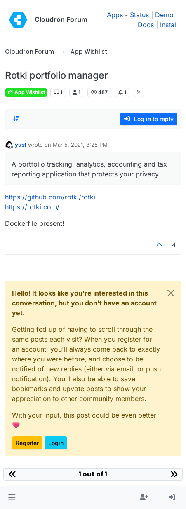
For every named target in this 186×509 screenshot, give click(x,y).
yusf (20, 144)
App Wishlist (26, 92)
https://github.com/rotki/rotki (50, 197)
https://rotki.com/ (32, 207)
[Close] (171, 293)
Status (139, 15)
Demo (164, 15)
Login (56, 442)
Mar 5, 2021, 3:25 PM (80, 144)
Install (169, 25)
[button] (11, 497)
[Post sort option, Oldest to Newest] (16, 119)
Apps (115, 15)
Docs (146, 25)
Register (27, 442)
